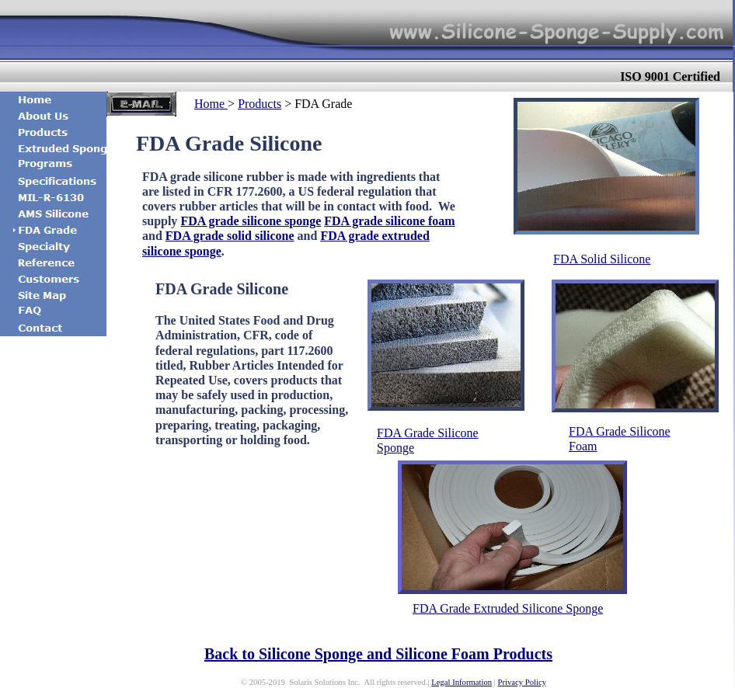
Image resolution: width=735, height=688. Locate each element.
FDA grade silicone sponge (250, 221)
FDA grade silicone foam (389, 221)
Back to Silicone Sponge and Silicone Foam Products (378, 653)
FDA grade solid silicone (229, 235)
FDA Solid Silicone (601, 259)
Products (259, 103)
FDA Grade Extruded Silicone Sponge (508, 608)
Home (211, 103)
